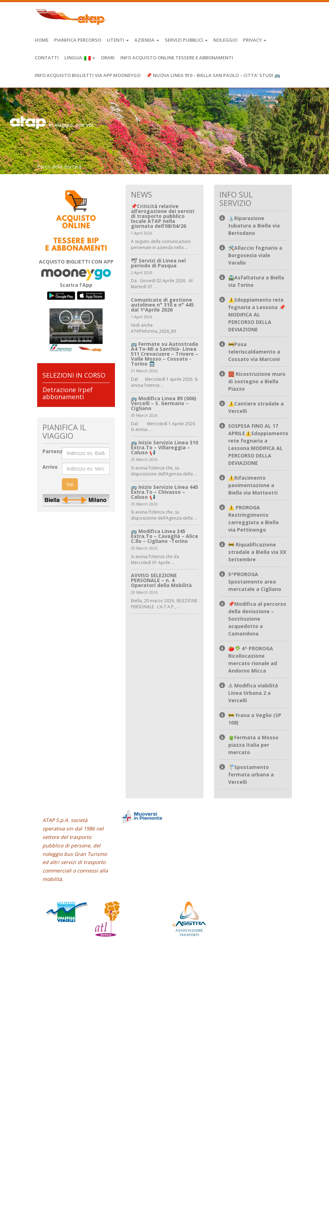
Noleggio (225, 40)
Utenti (118, 40)
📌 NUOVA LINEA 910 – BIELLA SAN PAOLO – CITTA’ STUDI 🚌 (213, 75)
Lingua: (79, 57)
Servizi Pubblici (186, 40)
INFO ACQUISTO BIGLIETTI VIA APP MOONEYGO (87, 75)
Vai (70, 484)
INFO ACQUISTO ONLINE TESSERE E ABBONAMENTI (176, 57)
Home (41, 40)
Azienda (146, 40)
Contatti (47, 57)
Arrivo (50, 466)
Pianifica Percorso (77, 40)
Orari (108, 57)
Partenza (54, 451)
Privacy (254, 40)
